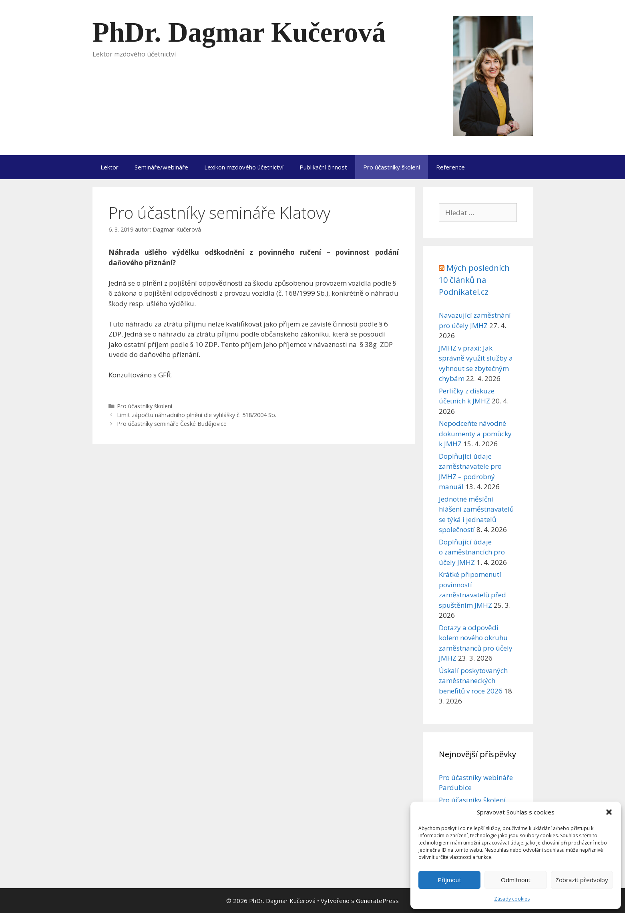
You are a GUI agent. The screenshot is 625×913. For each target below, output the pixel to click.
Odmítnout (516, 880)
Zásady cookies (512, 898)
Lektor (109, 167)
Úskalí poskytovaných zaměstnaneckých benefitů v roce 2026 (473, 680)
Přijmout (449, 880)
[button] (609, 812)
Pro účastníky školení (391, 167)
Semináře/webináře (161, 167)
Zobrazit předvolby (581, 880)
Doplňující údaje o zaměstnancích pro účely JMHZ (472, 552)
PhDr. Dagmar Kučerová (239, 32)
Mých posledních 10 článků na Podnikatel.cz (474, 279)
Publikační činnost (323, 167)
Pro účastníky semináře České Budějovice (172, 423)
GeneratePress (377, 901)
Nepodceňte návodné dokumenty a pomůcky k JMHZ (475, 433)
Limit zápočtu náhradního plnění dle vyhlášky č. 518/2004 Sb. (196, 415)
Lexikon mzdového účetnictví (243, 167)
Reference (450, 167)
